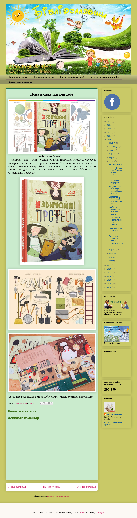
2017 (109, 273)
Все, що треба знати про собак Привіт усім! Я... (115, 189)
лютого (112, 257)
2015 (109, 280)
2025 (109, 121)
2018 (109, 269)
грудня (112, 143)
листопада (114, 147)
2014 (109, 283)
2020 (109, 140)
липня (112, 161)
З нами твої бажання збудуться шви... (115, 171)
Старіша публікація (86, 486)
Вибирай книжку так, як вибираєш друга (116, 210)
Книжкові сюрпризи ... (115, 180)
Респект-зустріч (115, 164)
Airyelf (82, 512)
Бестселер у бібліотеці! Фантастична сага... (115, 200)
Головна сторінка (18, 77)
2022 (109, 132)
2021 (109, 136)
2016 (109, 276)
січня (111, 261)
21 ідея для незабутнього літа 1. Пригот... (115, 221)
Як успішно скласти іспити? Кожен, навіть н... (116, 240)
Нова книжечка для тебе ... (116, 230)
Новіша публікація (17, 486)
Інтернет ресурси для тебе (105, 77)
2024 (109, 125)
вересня (113, 154)
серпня (112, 157)
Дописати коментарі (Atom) (58, 496)
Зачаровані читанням (20, 82)
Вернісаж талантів (44, 77)
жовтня (112, 150)
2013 (109, 287)
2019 (109, 265)
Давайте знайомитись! (72, 77)
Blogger (101, 512)
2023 (109, 129)
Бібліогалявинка (114, 414)
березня (113, 253)
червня (112, 250)
